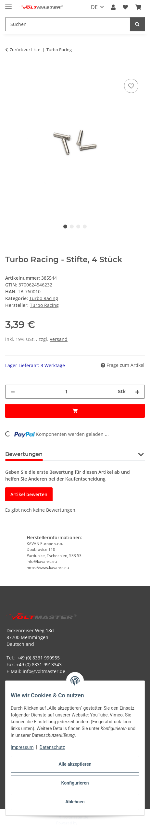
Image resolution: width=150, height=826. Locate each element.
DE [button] (94, 7)
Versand (59, 339)
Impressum (22, 747)
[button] (113, 7)
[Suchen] (137, 24)
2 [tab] (72, 226)
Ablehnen (74, 801)
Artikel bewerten (28, 494)
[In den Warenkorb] (10, 70)
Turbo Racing (43, 298)
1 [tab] (65, 226)
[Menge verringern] (13, 391)
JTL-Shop (86, 823)
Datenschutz (52, 747)
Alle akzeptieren (74, 764)
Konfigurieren (75, 782)
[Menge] (66, 391)
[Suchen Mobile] (67, 24)
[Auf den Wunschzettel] (131, 86)
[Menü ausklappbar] (8, 4)
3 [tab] (78, 226)
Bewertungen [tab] (24, 454)
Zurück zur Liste (25, 49)
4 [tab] (85, 226)
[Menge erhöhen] (137, 391)
